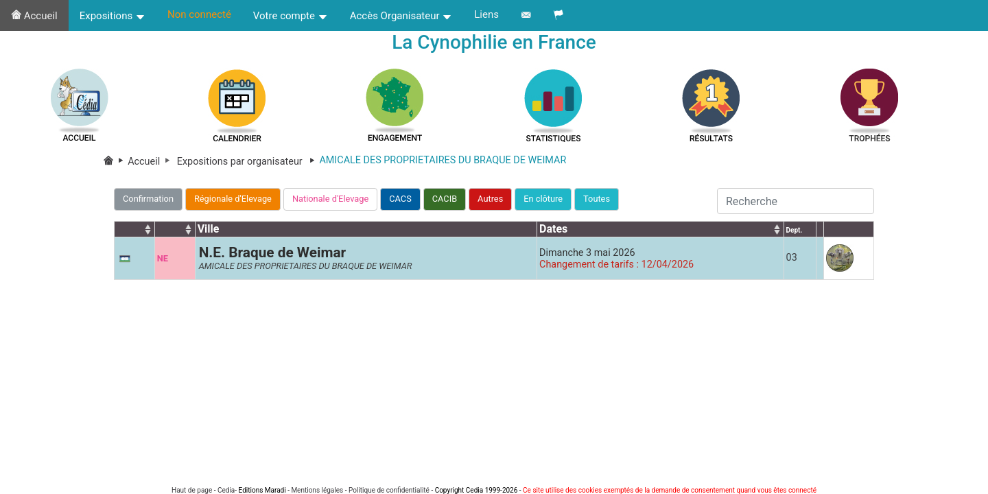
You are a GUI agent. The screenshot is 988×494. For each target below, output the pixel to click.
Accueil (34, 16)
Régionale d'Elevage (233, 198)
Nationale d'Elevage (330, 198)
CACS (400, 198)
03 (791, 257)
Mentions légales (317, 490)
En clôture (543, 198)
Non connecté (199, 14)
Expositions (112, 16)
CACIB (444, 198)
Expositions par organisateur (248, 161)
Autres (490, 198)
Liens (486, 14)
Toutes (596, 198)
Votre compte (290, 16)
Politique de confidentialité (389, 490)
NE (162, 258)
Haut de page (192, 490)
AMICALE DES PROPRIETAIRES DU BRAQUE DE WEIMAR (305, 266)
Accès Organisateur (401, 16)
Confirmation (148, 198)
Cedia (226, 490)
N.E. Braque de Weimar (272, 252)
